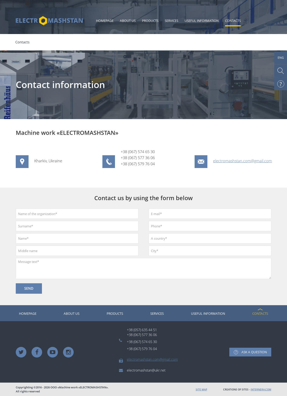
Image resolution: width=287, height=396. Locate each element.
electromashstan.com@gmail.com (242, 160)
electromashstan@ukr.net (146, 370)
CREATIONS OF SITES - (247, 389)
